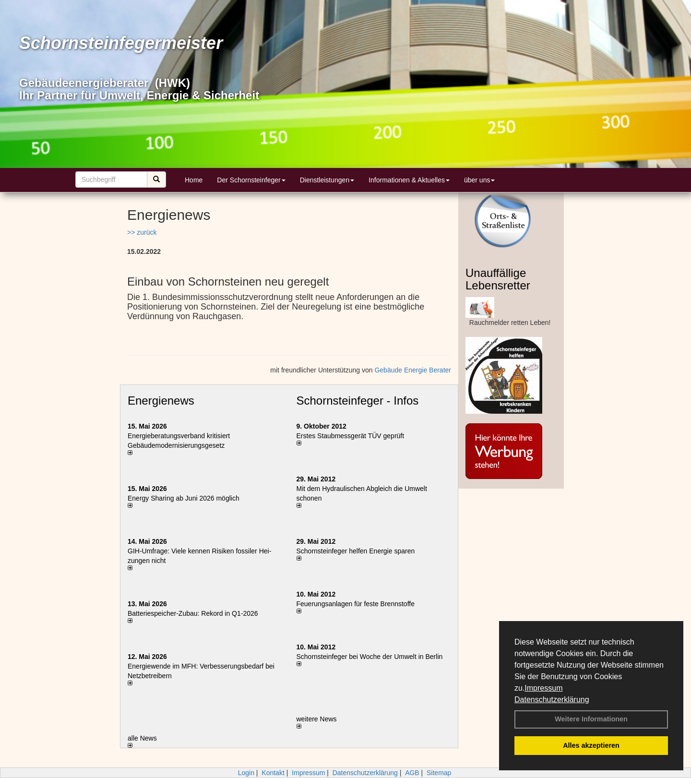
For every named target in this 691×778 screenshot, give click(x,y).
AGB (412, 773)
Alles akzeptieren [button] (591, 745)
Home (194, 180)
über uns (479, 180)
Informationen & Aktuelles (409, 180)
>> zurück (141, 232)
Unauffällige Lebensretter (497, 279)
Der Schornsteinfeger (251, 180)
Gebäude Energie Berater (412, 370)
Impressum (543, 688)
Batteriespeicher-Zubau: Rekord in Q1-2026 (193, 613)
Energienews (161, 400)
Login (246, 773)
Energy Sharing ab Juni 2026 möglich (183, 498)
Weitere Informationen (591, 719)
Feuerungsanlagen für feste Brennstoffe (356, 604)
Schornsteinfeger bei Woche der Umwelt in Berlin (370, 656)
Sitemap (439, 773)
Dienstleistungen (327, 180)
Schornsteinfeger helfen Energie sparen (356, 551)
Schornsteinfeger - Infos (358, 400)
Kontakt (273, 773)
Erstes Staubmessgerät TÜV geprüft (351, 436)
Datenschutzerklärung (551, 699)
